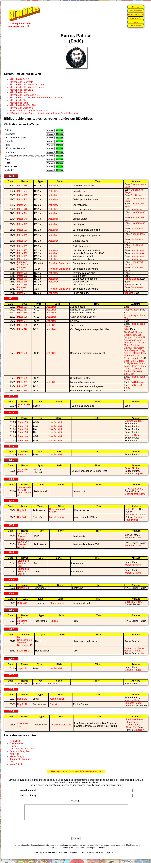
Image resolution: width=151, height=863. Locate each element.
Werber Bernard (133, 537)
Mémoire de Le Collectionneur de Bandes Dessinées (37, 97)
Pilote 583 (22, 307)
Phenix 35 (22, 422)
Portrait (53, 704)
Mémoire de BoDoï (19, 79)
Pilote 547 (22, 224)
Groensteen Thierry (134, 648)
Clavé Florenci (135, 332)
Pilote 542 (22, 209)
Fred (133, 348)
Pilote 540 (22, 199)
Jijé (142, 653)
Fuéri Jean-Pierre (135, 719)
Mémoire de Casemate (21, 82)
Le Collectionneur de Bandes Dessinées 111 (24, 641)
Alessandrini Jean (133, 340)
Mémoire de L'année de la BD (25, 95)
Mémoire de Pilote (19, 103)
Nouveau (135, 7)
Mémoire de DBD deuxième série (27, 84)
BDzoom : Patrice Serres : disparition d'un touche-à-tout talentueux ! (44, 113)
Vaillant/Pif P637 (22, 470)
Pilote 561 (22, 256)
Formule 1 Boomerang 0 (24, 263)
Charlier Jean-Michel (135, 494)
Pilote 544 (22, 213)
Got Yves (137, 371)
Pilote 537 (22, 191)
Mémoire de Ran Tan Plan (23, 105)
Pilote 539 (22, 195)
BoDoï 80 (22, 603)
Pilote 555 (22, 246)
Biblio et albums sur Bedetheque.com (29, 110)
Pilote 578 (22, 281)
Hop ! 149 (22, 699)
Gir (125, 332)
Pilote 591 (22, 321)
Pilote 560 (22, 253)
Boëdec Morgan (133, 602)
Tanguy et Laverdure (60, 724)
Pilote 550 (22, 230)
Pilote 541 (22, 205)
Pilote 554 (22, 241)
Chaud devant (57, 603)
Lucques (128, 342)
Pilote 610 (22, 390)
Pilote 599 (22, 378)
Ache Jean (136, 488)
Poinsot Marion (132, 650)
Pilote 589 (22, 317)
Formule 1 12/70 (22, 288)
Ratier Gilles (131, 509)
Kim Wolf (52, 683)
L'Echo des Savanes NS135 (23, 571)
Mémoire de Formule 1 (21, 90)
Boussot (128, 293)
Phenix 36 (22, 429)
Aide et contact (135, 26)
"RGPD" (114, 855)
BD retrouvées (135, 18)
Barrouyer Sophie (134, 473)
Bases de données (135, 11)
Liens (136, 22)
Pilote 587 (22, 309)
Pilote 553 (22, 235)
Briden (140, 361)
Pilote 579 (22, 284)
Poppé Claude (131, 279)
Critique (54, 621)
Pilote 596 (22, 329)
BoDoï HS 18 (24, 650)
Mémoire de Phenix (20, 100)
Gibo (126, 329)
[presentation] (76, 832)
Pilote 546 (22, 219)
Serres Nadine (132, 468)
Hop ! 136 (23, 683)
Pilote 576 (22, 276)
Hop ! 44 (21, 510)
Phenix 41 (22, 454)
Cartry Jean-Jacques (134, 349)
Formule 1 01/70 (22, 268)
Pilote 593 (22, 325)
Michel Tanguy (56, 517)
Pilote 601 (22, 382)
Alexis (127, 353)
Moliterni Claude (133, 421)
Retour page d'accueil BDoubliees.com (76, 771)
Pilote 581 (22, 293)
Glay (142, 350)
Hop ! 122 (22, 668)
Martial (136, 358)
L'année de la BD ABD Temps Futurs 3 (24, 491)
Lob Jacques (137, 209)
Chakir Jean (137, 195)
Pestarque (129, 284)
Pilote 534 (22, 185)
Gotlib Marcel (137, 382)
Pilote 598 (22, 353)
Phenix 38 (22, 432)
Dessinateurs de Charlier (22, 748)
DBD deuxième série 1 (22, 621)
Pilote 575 (22, 273)
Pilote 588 (22, 312)
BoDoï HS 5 (23, 588)
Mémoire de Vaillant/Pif (21, 108)
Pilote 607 (22, 386)
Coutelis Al (139, 337)
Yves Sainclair (55, 422)
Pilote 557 (22, 250)
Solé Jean (129, 374)
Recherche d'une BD (136, 14)
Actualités (53, 185)
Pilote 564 (22, 259)
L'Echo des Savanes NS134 (23, 563)
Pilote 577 (22, 279)
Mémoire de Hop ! (19, 92)
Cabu (127, 361)
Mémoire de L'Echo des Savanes (27, 87)
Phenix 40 (22, 436)
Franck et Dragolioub (59, 263)
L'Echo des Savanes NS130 (23, 536)
